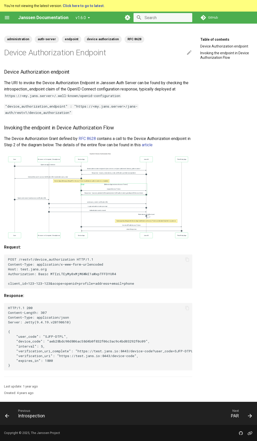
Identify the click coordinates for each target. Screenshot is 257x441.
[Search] (163, 17)
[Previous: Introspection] (26, 413)
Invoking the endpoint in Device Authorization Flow (224, 55)
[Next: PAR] (240, 413)
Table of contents (214, 39)
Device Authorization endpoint (224, 46)
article (147, 144)
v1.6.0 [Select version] (81, 17)
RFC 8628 (87, 138)
